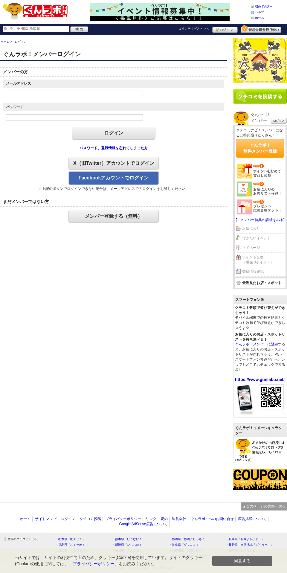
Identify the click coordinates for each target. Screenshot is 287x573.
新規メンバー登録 (261, 29)
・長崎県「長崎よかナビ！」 (245, 539)
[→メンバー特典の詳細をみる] (260, 220)
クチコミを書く (260, 96)
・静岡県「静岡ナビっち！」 (188, 539)
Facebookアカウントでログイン (114, 177)
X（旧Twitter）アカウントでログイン (113, 163)
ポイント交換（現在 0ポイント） (258, 259)
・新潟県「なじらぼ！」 (128, 544)
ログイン (225, 29)
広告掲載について (252, 519)
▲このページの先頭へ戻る (264, 506)
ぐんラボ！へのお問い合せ (212, 519)
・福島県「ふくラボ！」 (71, 544)
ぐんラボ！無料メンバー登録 (260, 148)
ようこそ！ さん (194, 28)
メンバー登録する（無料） (113, 216)
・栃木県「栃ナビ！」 (70, 539)
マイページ (251, 248)
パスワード (15, 107)
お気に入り (251, 228)
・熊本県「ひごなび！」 (128, 539)
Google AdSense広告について (143, 524)
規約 (164, 519)
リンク (151, 519)
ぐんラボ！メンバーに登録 (256, 344)
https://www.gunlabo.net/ (260, 379)
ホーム (259, 17)
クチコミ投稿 (90, 519)
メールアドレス (18, 83)
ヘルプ (259, 12)
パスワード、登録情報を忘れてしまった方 (114, 148)
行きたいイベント (256, 238)
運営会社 (179, 519)
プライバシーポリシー (123, 519)
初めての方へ (264, 6)
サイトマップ (46, 519)
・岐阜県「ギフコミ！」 (185, 544)
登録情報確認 (253, 271)
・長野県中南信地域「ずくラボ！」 (250, 544)
